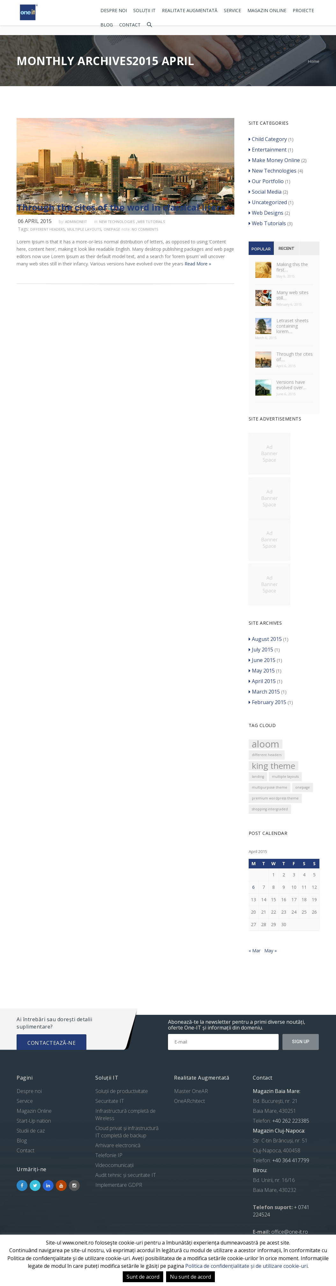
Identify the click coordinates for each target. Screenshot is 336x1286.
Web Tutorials (151, 221)
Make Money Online (274, 160)
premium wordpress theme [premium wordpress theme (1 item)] (275, 798)
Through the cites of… (294, 356)
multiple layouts (84, 229)
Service (232, 10)
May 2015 (262, 670)
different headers (47, 229)
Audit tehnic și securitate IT (125, 1174)
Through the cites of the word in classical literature (125, 207)
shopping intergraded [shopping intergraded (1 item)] (270, 809)
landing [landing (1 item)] (258, 776)
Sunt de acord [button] (143, 1276)
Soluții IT (144, 10)
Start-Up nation (34, 1120)
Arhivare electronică (117, 1145)
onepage (112, 229)
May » (270, 951)
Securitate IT (109, 1100)
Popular (261, 249)
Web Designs (266, 212)
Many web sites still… (292, 295)
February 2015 (267, 702)
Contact (130, 25)
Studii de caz (31, 1130)
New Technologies (117, 221)
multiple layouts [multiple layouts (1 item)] (285, 776)
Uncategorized (268, 202)
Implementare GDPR (118, 1184)
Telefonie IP (108, 1155)
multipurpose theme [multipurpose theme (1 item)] (269, 787)
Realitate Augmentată (189, 10)
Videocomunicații (114, 1165)
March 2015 (264, 691)
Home (313, 61)
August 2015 (265, 639)
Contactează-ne (51, 1042)
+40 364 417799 (290, 1160)
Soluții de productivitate (121, 1091)
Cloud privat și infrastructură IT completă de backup (126, 1132)
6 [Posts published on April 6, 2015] (253, 887)
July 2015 (261, 649)
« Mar (254, 951)
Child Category (268, 139)
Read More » (198, 264)
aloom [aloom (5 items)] (265, 744)
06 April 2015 (35, 221)
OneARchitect (189, 1100)
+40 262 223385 (290, 1120)
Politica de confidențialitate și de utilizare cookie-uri (246, 1265)
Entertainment (268, 149)
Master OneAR (191, 1091)
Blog (106, 25)
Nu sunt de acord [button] (190, 1276)
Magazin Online (266, 10)
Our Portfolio (266, 181)
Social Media (265, 191)
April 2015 (262, 681)
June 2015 (262, 660)
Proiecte (303, 10)
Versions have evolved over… (291, 384)
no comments (145, 229)
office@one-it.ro (289, 1231)
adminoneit (76, 221)
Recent (287, 248)
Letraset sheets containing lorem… (292, 326)
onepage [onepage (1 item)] (302, 787)
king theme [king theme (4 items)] (273, 765)
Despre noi (113, 10)
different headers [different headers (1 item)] (266, 755)
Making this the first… (292, 267)
